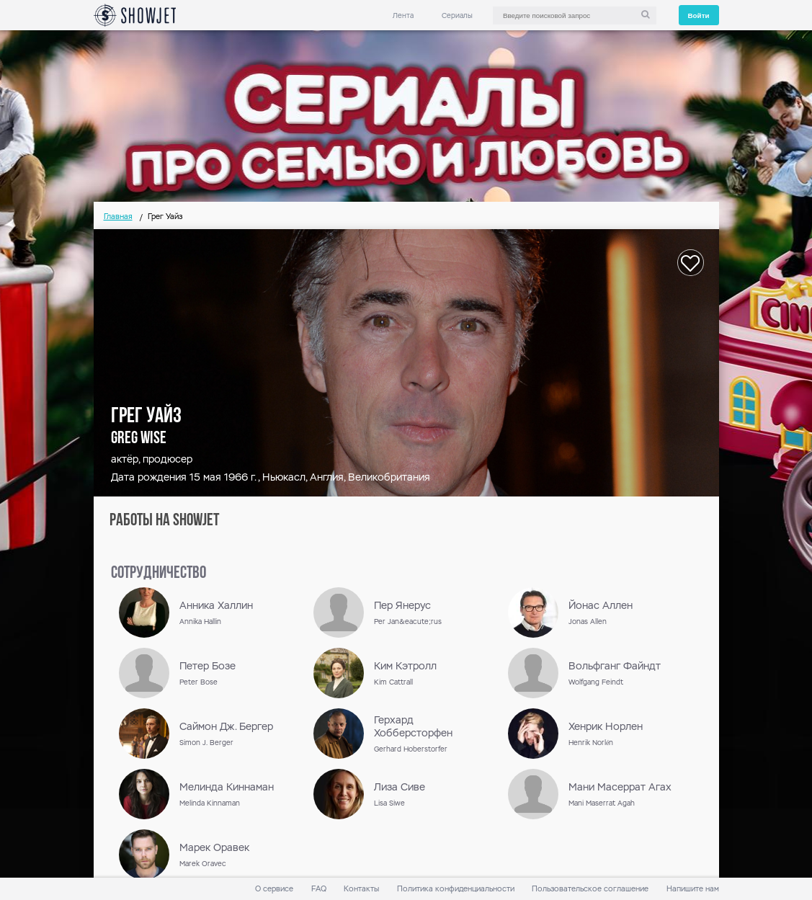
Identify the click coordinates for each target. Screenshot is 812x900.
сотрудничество (158, 573)
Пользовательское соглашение (590, 889)
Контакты (361, 889)
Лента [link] (403, 15)
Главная (118, 216)
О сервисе (274, 889)
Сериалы (457, 15)
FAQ (318, 889)
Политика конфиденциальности (455, 889)
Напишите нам (692, 889)
